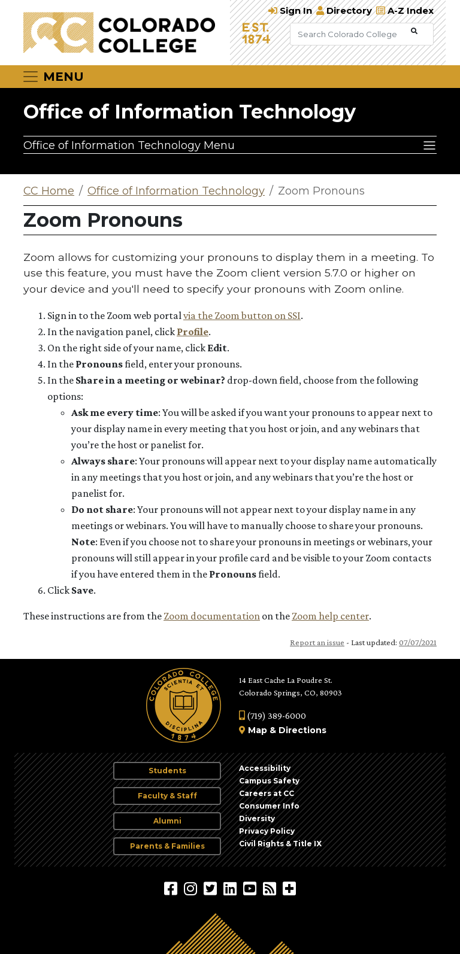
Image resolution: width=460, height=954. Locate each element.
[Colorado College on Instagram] (192, 888)
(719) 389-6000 (272, 715)
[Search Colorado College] (349, 34)
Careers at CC (266, 793)
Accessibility (264, 768)
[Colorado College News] (271, 888)
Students (167, 770)
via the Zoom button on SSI (242, 315)
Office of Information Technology (189, 111)
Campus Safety (269, 780)
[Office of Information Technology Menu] (230, 144)
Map (257, 730)
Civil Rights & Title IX (280, 843)
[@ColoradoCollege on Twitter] (212, 888)
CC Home (48, 191)
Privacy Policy (267, 831)
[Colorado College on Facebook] (172, 888)
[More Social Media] (289, 888)
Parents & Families (167, 845)
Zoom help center (330, 616)
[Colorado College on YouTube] (251, 888)
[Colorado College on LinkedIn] (231, 888)
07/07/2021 (418, 642)
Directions (302, 730)
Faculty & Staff (167, 795)
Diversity (257, 818)
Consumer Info (269, 805)
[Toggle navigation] (52, 76)
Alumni (167, 820)
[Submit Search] (414, 31)
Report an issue (317, 642)
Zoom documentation (212, 616)
